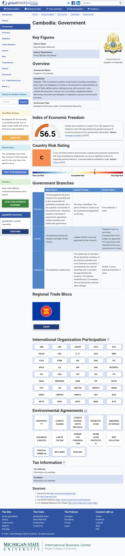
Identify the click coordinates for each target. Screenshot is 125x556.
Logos (67, 526)
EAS (114, 347)
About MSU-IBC (40, 519)
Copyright (68, 516)
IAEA (96, 354)
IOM (60, 374)
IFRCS (41, 367)
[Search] (99, 3)
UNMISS (59, 395)
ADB (41, 347)
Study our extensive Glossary (15, 203)
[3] (85, 411)
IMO (96, 367)
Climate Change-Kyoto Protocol (78, 422)
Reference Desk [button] (33, 9)
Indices (5, 68)
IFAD (96, 360)
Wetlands (60, 452)
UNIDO (114, 388)
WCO (114, 395)
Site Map (6, 529)
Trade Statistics (9, 44)
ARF (60, 347)
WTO (114, 401)
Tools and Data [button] (54, 9)
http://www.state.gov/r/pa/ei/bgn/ (83, 503)
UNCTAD (78, 388)
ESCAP (41, 354)
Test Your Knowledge (15, 172)
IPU (77, 374)
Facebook (100, 519)
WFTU (41, 401)
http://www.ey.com (48, 496)
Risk (4, 56)
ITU (113, 374)
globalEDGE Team (41, 516)
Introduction (7, 15)
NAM (78, 381)
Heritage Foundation (74, 135)
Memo (6, 86)
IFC (114, 360)
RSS (97, 529)
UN (59, 388)
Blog (98, 526)
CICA (96, 347)
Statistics (6, 38)
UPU (96, 395)
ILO (59, 367)
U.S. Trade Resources (11, 80)
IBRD (114, 354)
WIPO (77, 401)
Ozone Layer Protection (96, 439)
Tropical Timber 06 (41, 452)
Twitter (99, 516)
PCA (41, 388)
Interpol (114, 367)
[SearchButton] (120, 3)
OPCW (114, 381)
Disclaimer (69, 519)
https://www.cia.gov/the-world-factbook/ (73, 500)
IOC (41, 374)
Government (7, 27)
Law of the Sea (60, 439)
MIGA (41, 381)
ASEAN (46, 327)
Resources (6, 74)
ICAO (41, 360)
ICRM (59, 360)
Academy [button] (94, 9)
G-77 (78, 354)
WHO (59, 401)
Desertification (96, 422)
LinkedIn (99, 523)
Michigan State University (26, 534)
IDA (77, 360)
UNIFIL (42, 395)
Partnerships (38, 523)
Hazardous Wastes (41, 439)
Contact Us (38, 526)
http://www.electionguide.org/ (63, 493)
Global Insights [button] (12, 9)
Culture (5, 50)
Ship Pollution (114, 439)
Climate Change (60, 422)
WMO (96, 401)
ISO (96, 374)
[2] (108, 339)
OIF (95, 381)
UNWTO (77, 395)
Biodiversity (41, 422)
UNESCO (96, 388)
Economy (6, 32)
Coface (56, 162)
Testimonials (7, 523)
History (5, 21)
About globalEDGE (10, 516)
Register (5, 526)
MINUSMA (59, 381)
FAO (59, 354)
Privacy (67, 523)
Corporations (7, 62)
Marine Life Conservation (78, 439)
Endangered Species (114, 422)
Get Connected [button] (75, 9)
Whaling (77, 452)
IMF (77, 367)
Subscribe (15, 231)
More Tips (15, 138)
